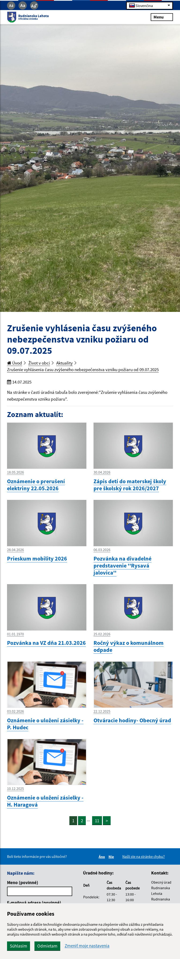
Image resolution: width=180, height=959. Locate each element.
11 (97, 820)
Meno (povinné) (22, 882)
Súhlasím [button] (18, 946)
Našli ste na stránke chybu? (143, 856)
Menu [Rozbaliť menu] (162, 17)
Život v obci (39, 363)
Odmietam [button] (47, 946)
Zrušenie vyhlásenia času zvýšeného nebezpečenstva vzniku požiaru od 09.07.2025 (83, 369)
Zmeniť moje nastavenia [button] (87, 946)
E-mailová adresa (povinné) (34, 902)
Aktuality (64, 363)
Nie (112, 856)
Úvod (14, 363)
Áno (102, 856)
